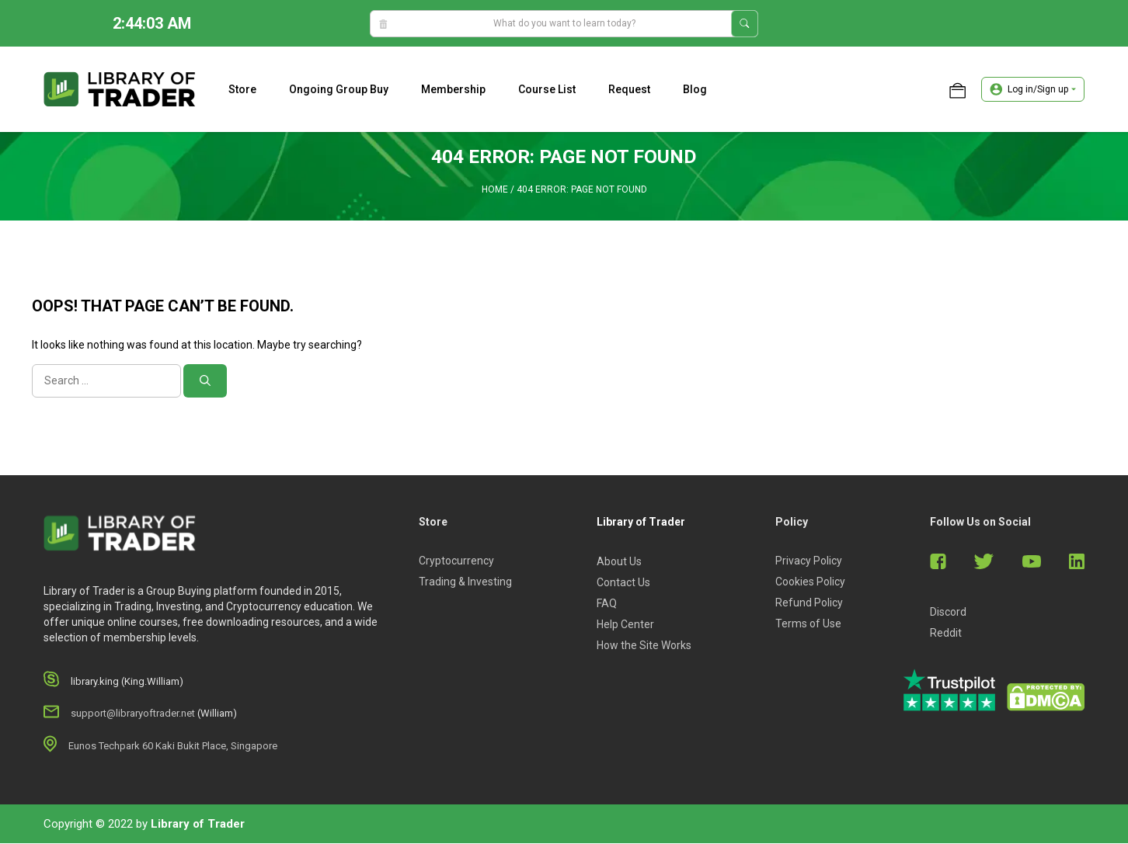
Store (242, 89)
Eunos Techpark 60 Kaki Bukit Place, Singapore (172, 746)
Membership (453, 89)
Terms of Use (808, 624)
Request (629, 89)
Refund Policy (809, 603)
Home (495, 190)
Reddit (946, 633)
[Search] (205, 381)
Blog (695, 89)
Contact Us (623, 583)
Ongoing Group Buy (338, 89)
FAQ (607, 604)
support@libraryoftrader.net (133, 714)
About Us (619, 562)
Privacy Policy (808, 561)
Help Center (625, 625)
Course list (547, 89)
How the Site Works (644, 646)
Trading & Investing (465, 582)
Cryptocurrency (456, 561)
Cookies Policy (810, 582)
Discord (948, 612)
